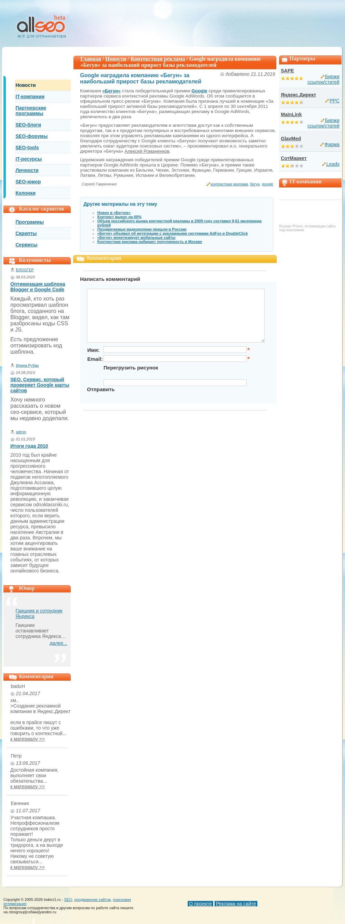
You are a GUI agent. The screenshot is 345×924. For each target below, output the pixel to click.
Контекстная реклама (158, 59)
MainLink (291, 114)
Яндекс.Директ (298, 95)
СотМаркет (294, 158)
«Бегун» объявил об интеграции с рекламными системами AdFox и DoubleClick (172, 233)
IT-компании (30, 96)
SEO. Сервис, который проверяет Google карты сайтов (39, 385)
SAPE (287, 70)
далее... (58, 643)
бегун (255, 184)
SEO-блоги (28, 125)
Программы (30, 222)
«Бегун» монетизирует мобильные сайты (136, 237)
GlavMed (291, 138)
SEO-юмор (28, 181)
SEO (68, 899)
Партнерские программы (31, 110)
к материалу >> (27, 739)
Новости (26, 85)
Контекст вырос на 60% (119, 217)
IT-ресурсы (29, 159)
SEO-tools (27, 147)
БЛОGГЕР (25, 270)
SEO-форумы (32, 136)
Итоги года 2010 (29, 446)
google (267, 184)
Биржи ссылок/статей (323, 79)
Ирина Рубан (27, 365)
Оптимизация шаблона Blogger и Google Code (37, 286)
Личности (27, 170)
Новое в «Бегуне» (114, 213)
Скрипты (26, 233)
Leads (332, 164)
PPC (334, 100)
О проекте (200, 903)
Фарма (331, 144)
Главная (90, 59)
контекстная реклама (229, 184)
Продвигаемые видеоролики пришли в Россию (142, 229)
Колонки (26, 193)
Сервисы (26, 244)
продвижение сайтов (92, 899)
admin (21, 432)
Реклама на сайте (236, 903)
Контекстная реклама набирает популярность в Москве (149, 242)
